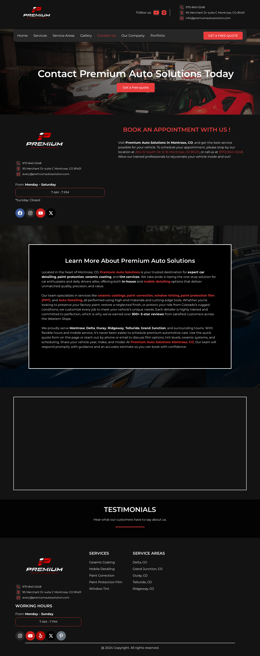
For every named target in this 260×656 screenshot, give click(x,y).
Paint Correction (101, 575)
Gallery (86, 35)
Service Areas (63, 35)
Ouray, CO (140, 575)
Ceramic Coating (102, 562)
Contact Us (107, 35)
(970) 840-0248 (231, 152)
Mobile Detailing (102, 569)
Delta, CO (140, 562)
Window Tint (99, 589)
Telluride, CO (142, 582)
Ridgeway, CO (143, 589)
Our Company (133, 35)
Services (40, 35)
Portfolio (157, 35)
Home (22, 35)
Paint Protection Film (105, 582)
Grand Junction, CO (147, 569)
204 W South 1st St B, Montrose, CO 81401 (167, 152)
